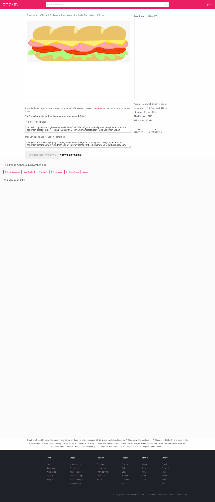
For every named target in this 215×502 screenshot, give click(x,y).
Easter (99, 479)
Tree (144, 479)
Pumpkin (50, 479)
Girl (123, 468)
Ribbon (165, 479)
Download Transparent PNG (42, 155)
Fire (144, 468)
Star (144, 476)
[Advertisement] (63, 82)
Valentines (101, 476)
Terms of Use (181, 495)
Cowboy (125, 479)
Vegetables (51, 472)
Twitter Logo (75, 468)
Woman (125, 476)
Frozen (125, 464)
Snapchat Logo (76, 479)
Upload (209, 4)
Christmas (101, 464)
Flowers (165, 468)
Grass (144, 472)
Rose (164, 472)
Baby (124, 472)
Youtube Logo (75, 472)
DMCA (171, 495)
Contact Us (162, 495)
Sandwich (50, 468)
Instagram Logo (76, 464)
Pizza (48, 464)
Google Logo (75, 483)
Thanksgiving (102, 472)
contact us (97, 108)
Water (164, 476)
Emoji (164, 464)
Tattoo (164, 483)
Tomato (49, 476)
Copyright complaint (71, 155)
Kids (123, 483)
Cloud (144, 464)
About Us (151, 495)
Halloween (101, 468)
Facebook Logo (76, 476)
